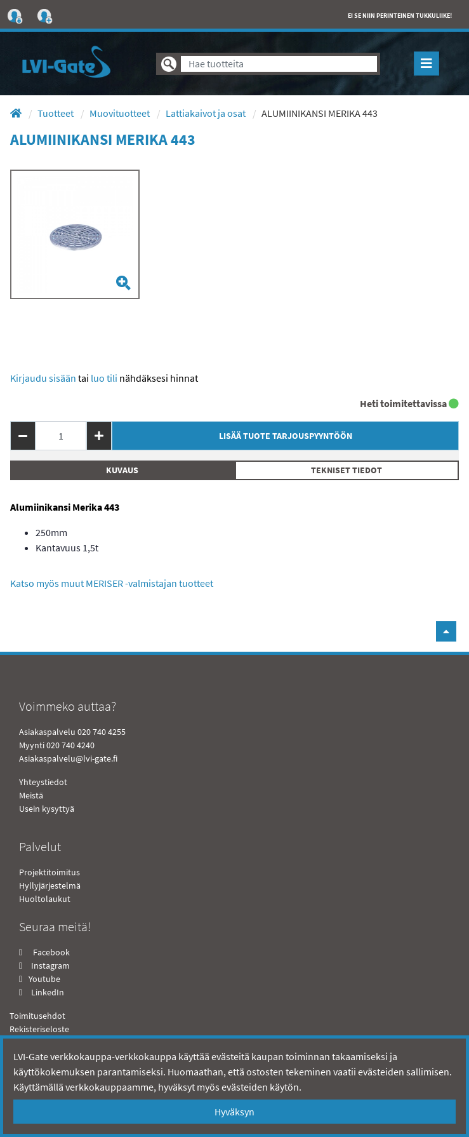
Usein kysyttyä (46, 808)
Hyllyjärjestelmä (50, 885)
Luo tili (104, 378)
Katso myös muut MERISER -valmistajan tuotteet (111, 583)
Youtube (43, 979)
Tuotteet (56, 113)
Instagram (50, 965)
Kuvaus (122, 470)
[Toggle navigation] (426, 63)
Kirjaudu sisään (43, 378)
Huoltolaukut (44, 899)
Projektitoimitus (49, 872)
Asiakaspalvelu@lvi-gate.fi (68, 758)
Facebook (50, 952)
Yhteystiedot (43, 782)
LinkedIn (47, 992)
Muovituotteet (120, 113)
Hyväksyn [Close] (234, 1111)
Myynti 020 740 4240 (57, 745)
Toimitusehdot (37, 1015)
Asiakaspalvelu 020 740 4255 (72, 731)
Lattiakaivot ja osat (207, 113)
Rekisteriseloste (39, 1029)
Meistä (31, 795)
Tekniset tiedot (346, 470)
